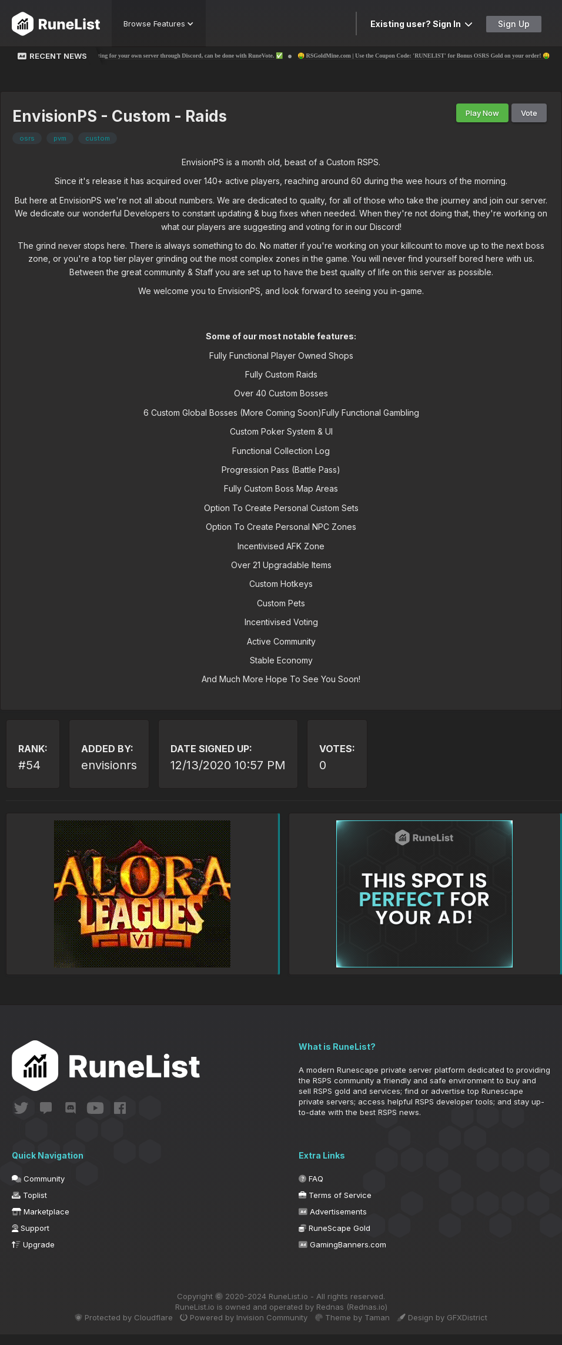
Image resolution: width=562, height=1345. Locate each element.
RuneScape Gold (334, 1238)
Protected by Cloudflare (114, 1328)
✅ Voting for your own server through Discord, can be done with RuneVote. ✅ (209, 55)
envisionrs (109, 765)
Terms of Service (335, 1205)
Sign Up (514, 24)
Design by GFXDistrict (452, 1328)
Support (30, 1238)
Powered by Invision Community (241, 1328)
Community (38, 1189)
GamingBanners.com (342, 1255)
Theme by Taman (356, 1328)
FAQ (311, 1189)
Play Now (482, 113)
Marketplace (40, 1222)
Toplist (29, 1205)
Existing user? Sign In (421, 24)
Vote (529, 113)
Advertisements (333, 1222)
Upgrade (33, 1255)
